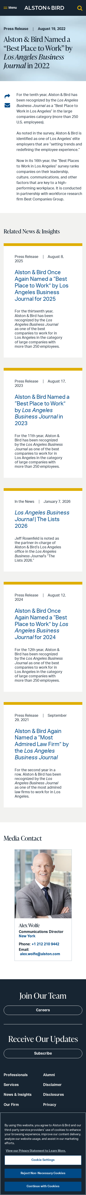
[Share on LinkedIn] (7, 96)
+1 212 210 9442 (45, 944)
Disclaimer (52, 1085)
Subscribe (43, 1053)
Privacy (49, 1105)
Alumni (49, 1075)
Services (11, 1085)
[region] (43, 1153)
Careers (43, 1010)
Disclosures (53, 1095)
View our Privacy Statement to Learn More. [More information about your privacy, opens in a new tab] (36, 1150)
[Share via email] (7, 105)
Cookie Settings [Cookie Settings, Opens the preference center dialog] (43, 1160)
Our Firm (11, 1105)
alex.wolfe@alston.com (40, 954)
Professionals (16, 1075)
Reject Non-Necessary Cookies (43, 1173)
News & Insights (18, 1095)
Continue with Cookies (43, 1186)
